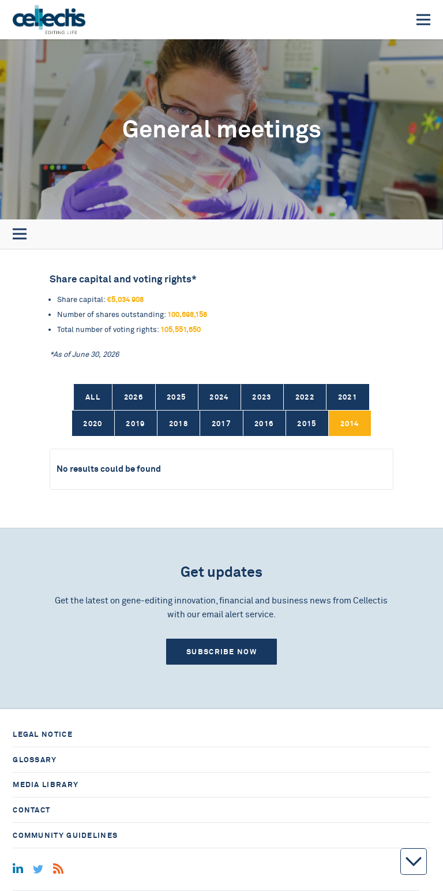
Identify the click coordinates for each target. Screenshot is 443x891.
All (92, 397)
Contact (31, 810)
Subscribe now (221, 652)
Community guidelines (65, 835)
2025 (176, 397)
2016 (263, 423)
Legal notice (43, 734)
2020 (92, 423)
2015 (306, 423)
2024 (218, 397)
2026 (133, 397)
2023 (261, 397)
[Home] (49, 19)
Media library (45, 784)
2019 (135, 423)
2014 (349, 423)
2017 (221, 423)
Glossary (35, 759)
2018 (178, 423)
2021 (347, 397)
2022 (304, 397)
